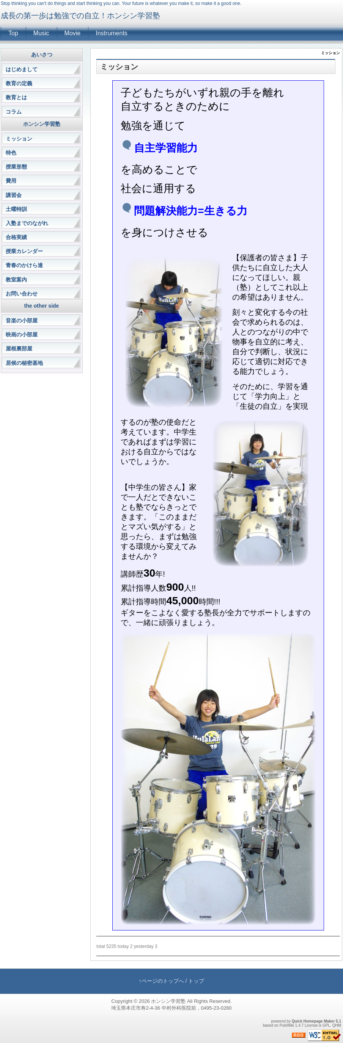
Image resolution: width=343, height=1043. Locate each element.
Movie (73, 33)
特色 (11, 153)
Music (41, 33)
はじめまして (22, 69)
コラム (14, 112)
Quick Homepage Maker (313, 1021)
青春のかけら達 (24, 265)
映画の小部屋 (22, 335)
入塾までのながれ (27, 223)
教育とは (16, 97)
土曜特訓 (16, 209)
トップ (196, 981)
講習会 (14, 195)
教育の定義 (19, 83)
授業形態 (16, 167)
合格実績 (16, 237)
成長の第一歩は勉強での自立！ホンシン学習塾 (80, 15)
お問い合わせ (22, 294)
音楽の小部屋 (22, 320)
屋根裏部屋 (19, 349)
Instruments (111, 33)
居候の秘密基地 (24, 363)
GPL (326, 1025)
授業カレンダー (24, 251)
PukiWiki (287, 1025)
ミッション (19, 139)
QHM (336, 1025)
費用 (11, 181)
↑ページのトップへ (161, 981)
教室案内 (16, 280)
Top (13, 33)
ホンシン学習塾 (168, 1001)
